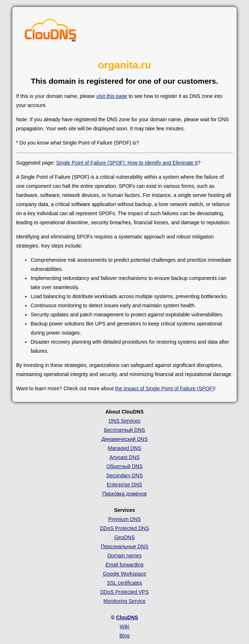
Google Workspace (124, 574)
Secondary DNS (124, 475)
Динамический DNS (124, 439)
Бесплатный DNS (124, 430)
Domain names (124, 555)
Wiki (124, 626)
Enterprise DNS (124, 484)
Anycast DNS (124, 457)
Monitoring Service (124, 601)
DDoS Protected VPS (124, 592)
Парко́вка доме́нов (124, 494)
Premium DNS (124, 519)
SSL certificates (124, 583)
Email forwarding (124, 565)
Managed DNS (124, 448)
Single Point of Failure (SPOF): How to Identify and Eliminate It (127, 163)
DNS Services (124, 421)
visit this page (111, 96)
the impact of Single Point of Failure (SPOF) (164, 388)
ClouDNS (127, 617)
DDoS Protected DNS (124, 528)
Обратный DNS (124, 466)
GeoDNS (124, 537)
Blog (124, 636)
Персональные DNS (125, 546)
